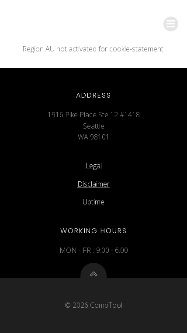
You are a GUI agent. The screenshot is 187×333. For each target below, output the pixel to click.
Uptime (93, 202)
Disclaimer (93, 184)
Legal (93, 165)
